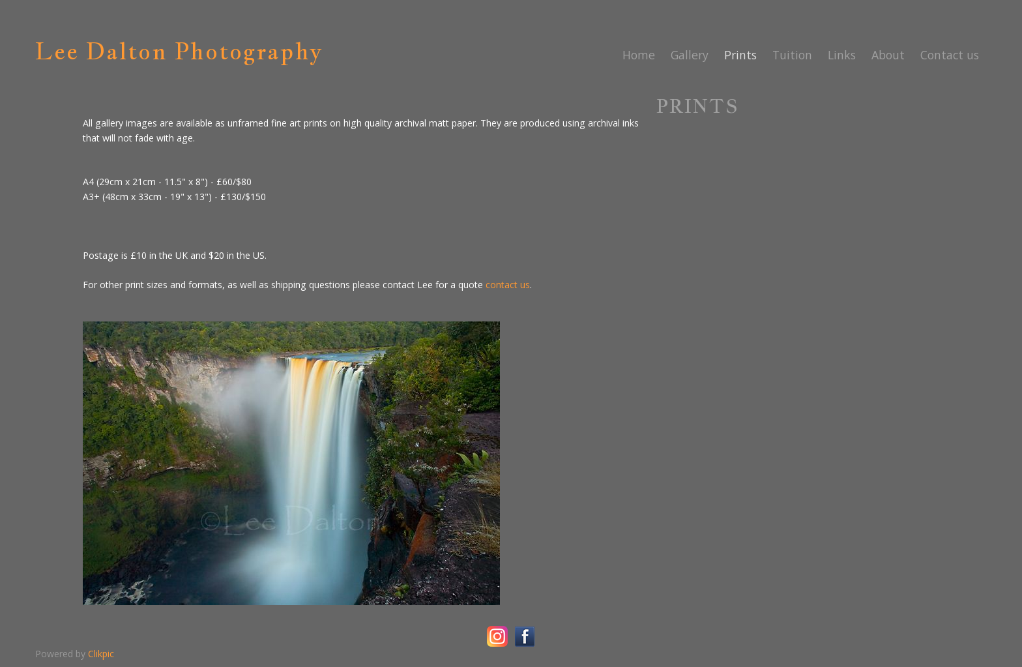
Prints (740, 55)
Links (842, 55)
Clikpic (101, 653)
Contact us (949, 55)
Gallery (689, 55)
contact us (508, 284)
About (888, 55)
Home (638, 55)
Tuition (792, 55)
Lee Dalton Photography (179, 51)
